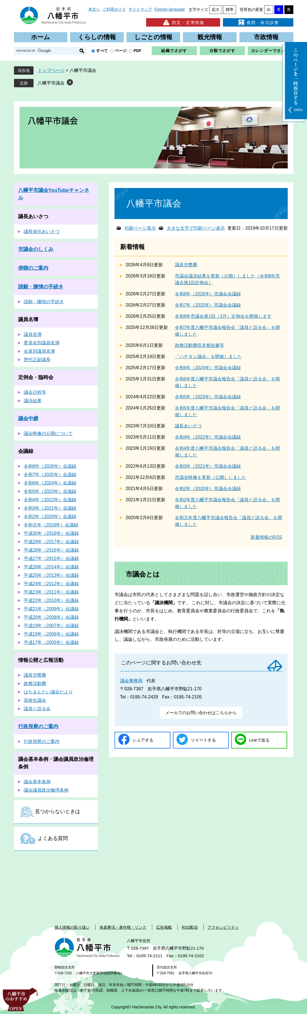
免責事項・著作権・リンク (122, 927)
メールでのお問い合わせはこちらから (201, 712)
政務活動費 (35, 683)
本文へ (94, 9)
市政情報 (266, 37)
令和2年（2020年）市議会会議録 (208, 488)
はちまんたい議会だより (48, 692)
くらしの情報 (97, 37)
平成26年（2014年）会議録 (51, 566)
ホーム (40, 37)
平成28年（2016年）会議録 (51, 550)
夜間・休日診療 (258, 22)
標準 (230, 9)
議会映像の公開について (48, 433)
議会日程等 (35, 392)
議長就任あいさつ (42, 231)
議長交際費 (186, 264)
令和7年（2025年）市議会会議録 (208, 305)
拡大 (216, 9)
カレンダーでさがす (270, 50)
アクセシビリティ (223, 927)
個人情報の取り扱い (72, 927)
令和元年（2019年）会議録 (51, 525)
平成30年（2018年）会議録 (51, 533)
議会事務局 (131, 680)
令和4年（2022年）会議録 (50, 499)
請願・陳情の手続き (40, 287)
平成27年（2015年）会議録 (51, 558)
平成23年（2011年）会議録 (51, 592)
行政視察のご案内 (38, 726)
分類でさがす (222, 50)
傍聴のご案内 (33, 268)
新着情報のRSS (266, 537)
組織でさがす (174, 50)
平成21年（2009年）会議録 (51, 608)
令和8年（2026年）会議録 (50, 466)
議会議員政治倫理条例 (46, 790)
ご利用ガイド (114, 9)
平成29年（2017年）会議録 (51, 541)
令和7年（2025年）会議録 (50, 474)
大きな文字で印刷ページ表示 (196, 228)
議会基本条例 (37, 781)
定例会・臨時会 (35, 377)
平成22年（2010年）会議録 (51, 600)
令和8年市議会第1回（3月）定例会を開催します (223, 316)
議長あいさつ (188, 426)
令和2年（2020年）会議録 (50, 516)
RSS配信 (190, 927)
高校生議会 (35, 700)
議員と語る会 (37, 708)
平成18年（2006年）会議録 (51, 634)
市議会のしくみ (35, 249)
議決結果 (33, 400)
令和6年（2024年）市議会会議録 (208, 367)
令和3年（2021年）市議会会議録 (208, 466)
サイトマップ (140, 9)
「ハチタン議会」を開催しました (208, 356)
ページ (121, 50)
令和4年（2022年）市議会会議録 (208, 437)
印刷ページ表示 (140, 228)
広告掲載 (164, 927)
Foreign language (169, 9)
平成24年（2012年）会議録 (51, 583)
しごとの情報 (153, 37)
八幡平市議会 (51, 83)
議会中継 (28, 418)
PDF (137, 50)
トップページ (51, 70)
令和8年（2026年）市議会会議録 (208, 293)
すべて (102, 50)
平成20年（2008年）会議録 (51, 617)
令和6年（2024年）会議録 (50, 483)
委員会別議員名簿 (42, 342)
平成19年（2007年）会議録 (51, 625)
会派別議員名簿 (39, 351)
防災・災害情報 (183, 22)
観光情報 (209, 37)
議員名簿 (28, 319)
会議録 (25, 451)
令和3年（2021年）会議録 (50, 508)
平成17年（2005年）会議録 (51, 642)
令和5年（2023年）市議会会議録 (208, 396)
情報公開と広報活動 (40, 660)
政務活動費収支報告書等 (199, 345)
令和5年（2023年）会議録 (50, 491)
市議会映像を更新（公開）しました (210, 477)
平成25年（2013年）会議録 (51, 575)
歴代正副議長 (37, 359)
